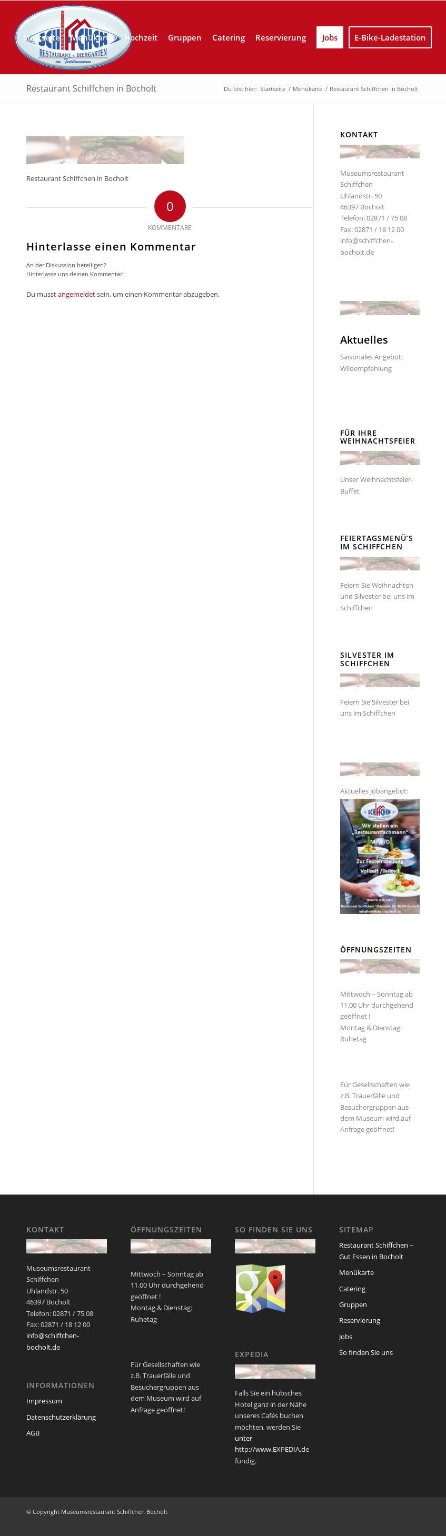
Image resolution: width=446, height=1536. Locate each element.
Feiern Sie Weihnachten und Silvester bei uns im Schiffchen (377, 596)
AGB (32, 1433)
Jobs (345, 1336)
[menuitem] (41, 37)
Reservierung (359, 1320)
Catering (352, 1288)
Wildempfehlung (366, 368)
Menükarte (356, 1272)
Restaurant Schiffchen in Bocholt (91, 88)
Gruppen (353, 1304)
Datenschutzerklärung (61, 1417)
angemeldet (76, 294)
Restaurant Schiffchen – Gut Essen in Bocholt (376, 1250)
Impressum (44, 1401)
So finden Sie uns (366, 1352)
